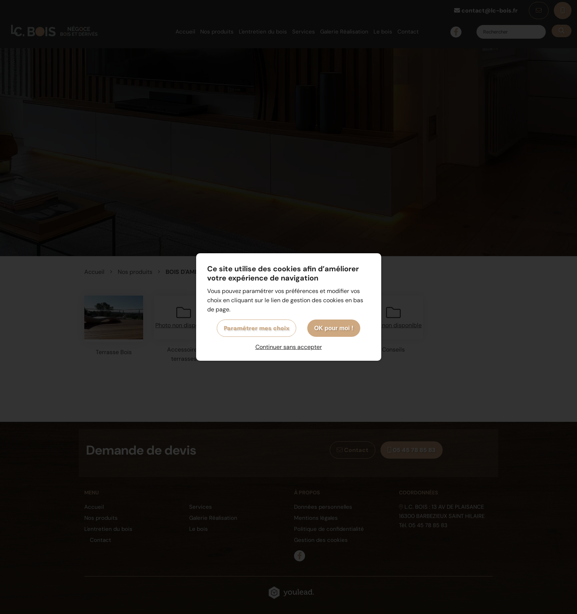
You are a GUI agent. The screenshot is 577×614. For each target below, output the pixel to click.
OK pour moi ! (334, 328)
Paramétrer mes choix (256, 328)
